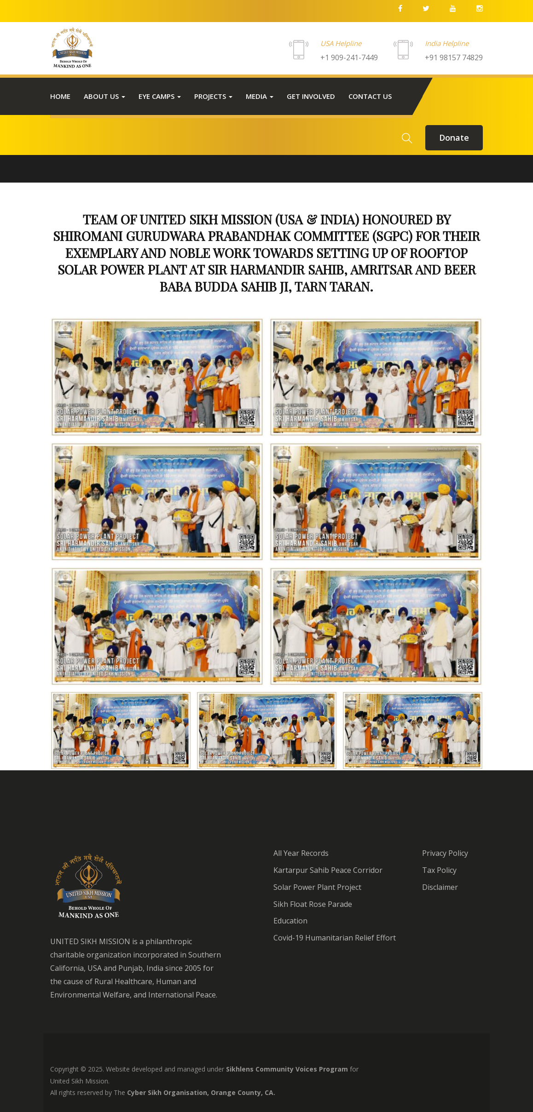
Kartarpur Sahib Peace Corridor (327, 870)
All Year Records (301, 853)
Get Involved (311, 96)
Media (259, 96)
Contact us (370, 96)
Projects (213, 96)
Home (60, 96)
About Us (104, 96)
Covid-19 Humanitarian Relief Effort (334, 938)
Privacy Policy (445, 853)
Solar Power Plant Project (317, 887)
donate (454, 137)
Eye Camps (160, 96)
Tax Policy (439, 870)
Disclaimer (440, 887)
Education (290, 921)
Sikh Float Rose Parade (312, 904)
